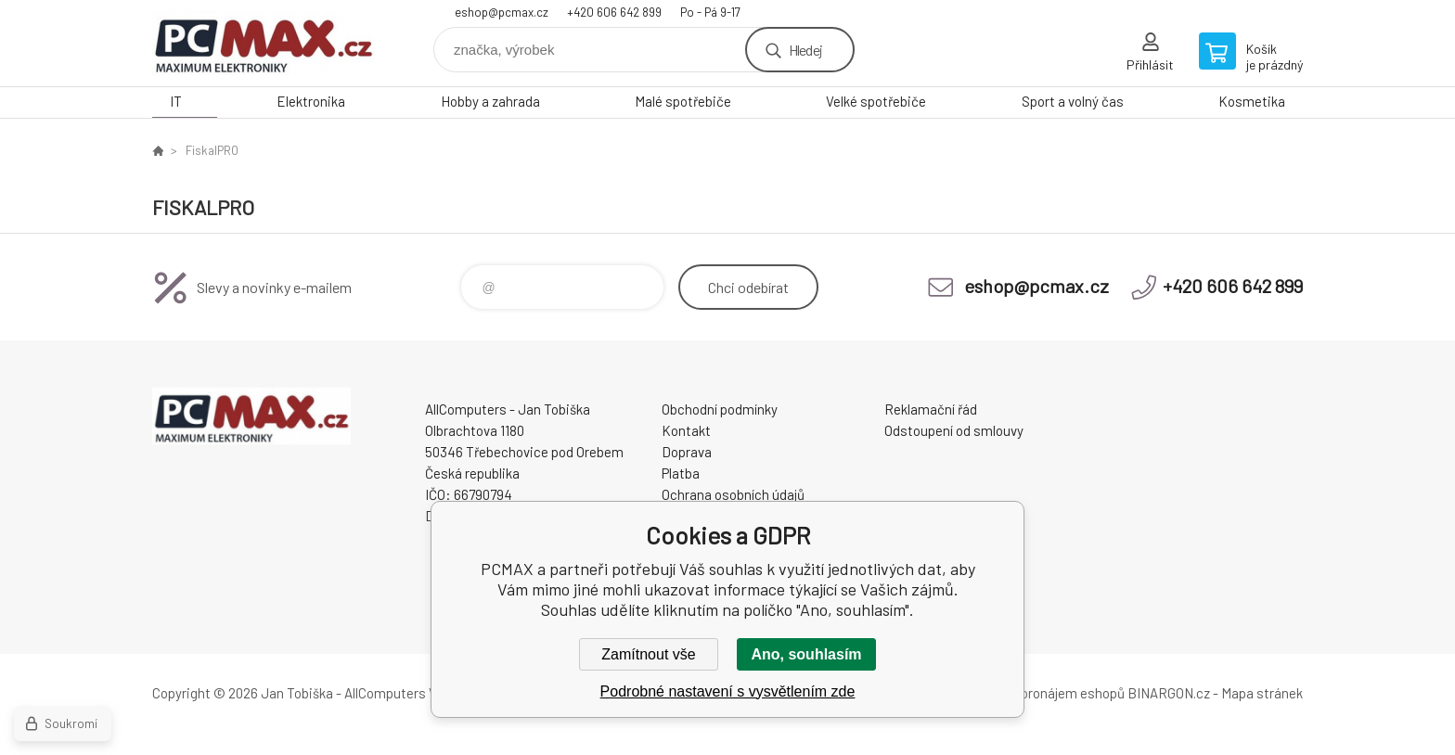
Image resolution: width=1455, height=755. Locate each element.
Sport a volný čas (1073, 101)
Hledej (805, 49)
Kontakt (686, 430)
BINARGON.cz (1168, 693)
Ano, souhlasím (806, 654)
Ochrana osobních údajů (733, 494)
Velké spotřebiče (876, 101)
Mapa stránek (1262, 693)
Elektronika (311, 101)
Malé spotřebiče (683, 101)
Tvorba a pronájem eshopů (1046, 693)
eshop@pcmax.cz (501, 12)
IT (176, 101)
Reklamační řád (930, 409)
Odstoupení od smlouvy (954, 430)
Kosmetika (1251, 101)
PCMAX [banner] (263, 43)
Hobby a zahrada (490, 101)
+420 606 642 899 (614, 12)
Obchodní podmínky (720, 409)
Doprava (687, 451)
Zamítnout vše (648, 654)
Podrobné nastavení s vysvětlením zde (728, 691)
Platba (681, 473)
